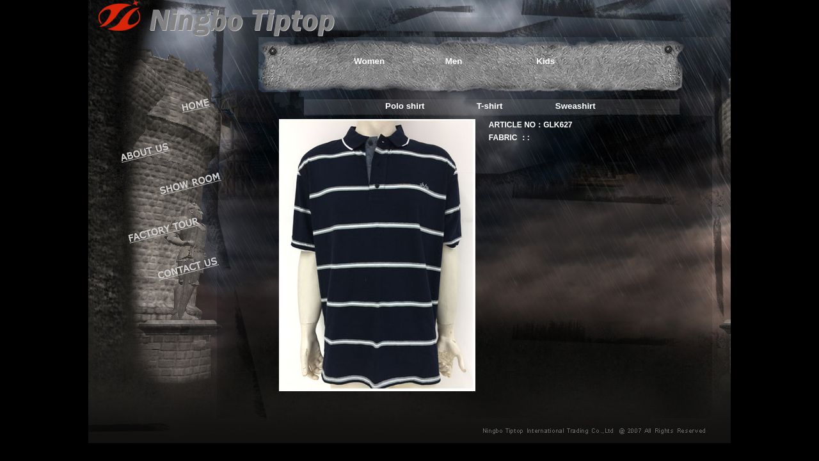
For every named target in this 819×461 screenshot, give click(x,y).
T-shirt (490, 106)
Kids (545, 61)
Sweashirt (575, 106)
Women (369, 61)
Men (454, 61)
